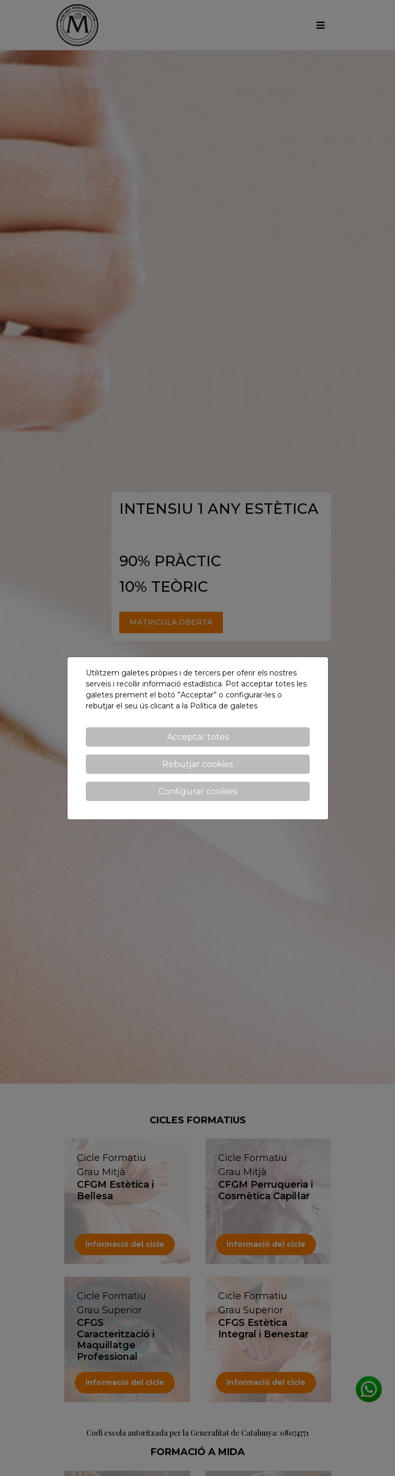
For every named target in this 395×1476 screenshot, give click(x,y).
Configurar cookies (198, 791)
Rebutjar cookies (197, 764)
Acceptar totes (198, 737)
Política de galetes (223, 706)
